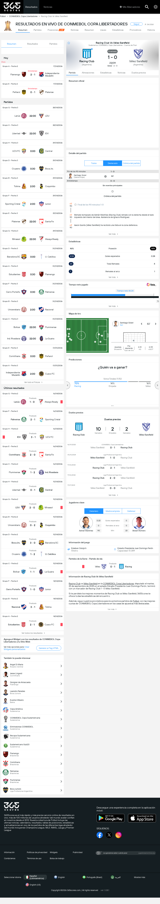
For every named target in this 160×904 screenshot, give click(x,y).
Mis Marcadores (130, 7)
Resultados (31, 6)
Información (9, 852)
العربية (115, 877)
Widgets (54, 852)
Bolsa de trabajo (57, 858)
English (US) (33, 885)
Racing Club (74, 583)
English (59, 877)
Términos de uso (34, 858)
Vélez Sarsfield (90, 583)
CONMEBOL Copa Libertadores (25, 16)
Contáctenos (9, 858)
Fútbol (4, 16)
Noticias (48, 6)
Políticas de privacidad (37, 852)
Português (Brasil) (92, 877)
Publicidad (77, 852)
